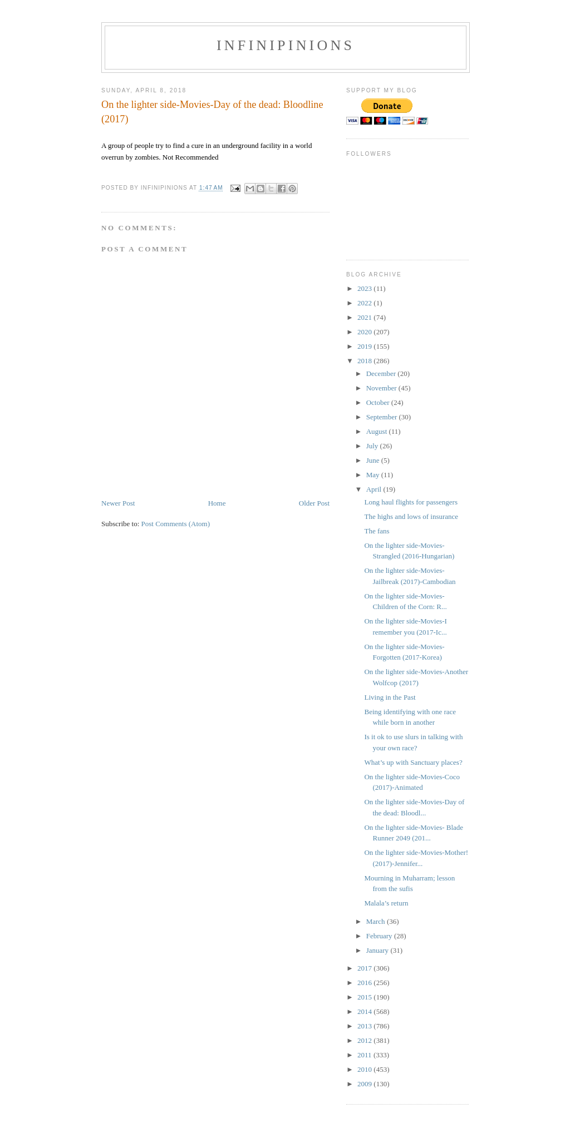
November (382, 388)
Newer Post (118, 503)
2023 (365, 288)
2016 (365, 982)
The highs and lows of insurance (411, 516)
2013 (365, 1026)
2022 (365, 303)
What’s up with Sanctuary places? (413, 762)
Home (217, 503)
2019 (365, 346)
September (382, 417)
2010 (365, 1069)
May (373, 475)
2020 (365, 332)
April (375, 489)
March (376, 921)
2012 (365, 1040)
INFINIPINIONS (286, 45)
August (377, 431)
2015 (365, 997)
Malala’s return (386, 903)
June (373, 460)
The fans (376, 531)
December (382, 373)
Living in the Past (389, 697)
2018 (365, 361)
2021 (365, 317)
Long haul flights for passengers (411, 502)
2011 (365, 1055)
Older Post (314, 503)
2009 (365, 1084)
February (380, 936)
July (373, 446)
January (378, 950)
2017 (365, 968)
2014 (365, 1011)
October (378, 402)
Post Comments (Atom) (175, 523)
